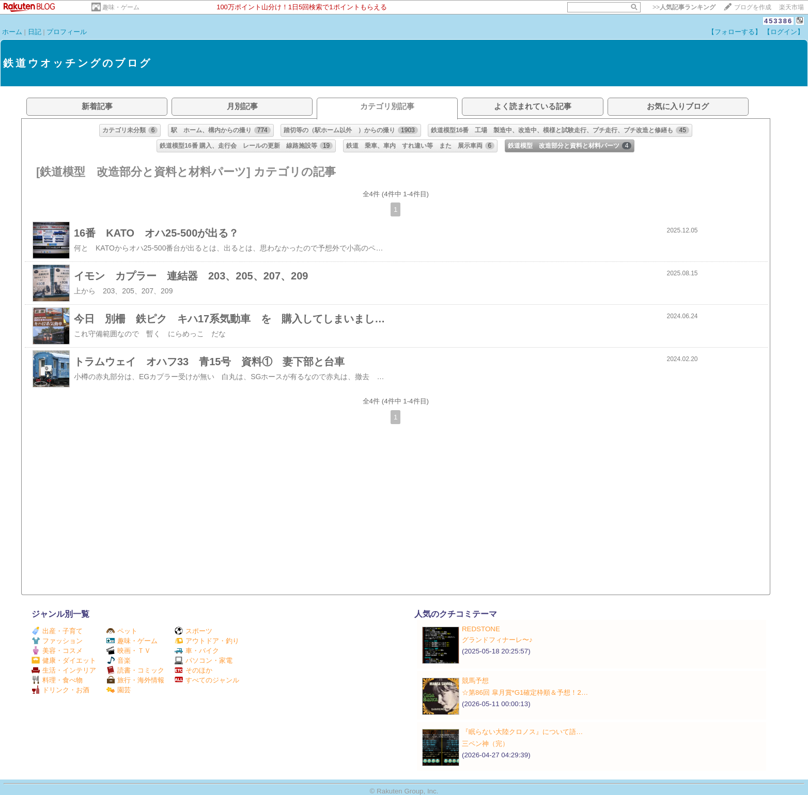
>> (684, 7)
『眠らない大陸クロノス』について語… (522, 732)
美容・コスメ (57, 650)
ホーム (12, 32)
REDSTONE (481, 629)
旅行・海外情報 (135, 680)
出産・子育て (57, 631)
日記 (34, 32)
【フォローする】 (735, 32)
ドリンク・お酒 (60, 690)
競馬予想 (475, 680)
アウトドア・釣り (207, 641)
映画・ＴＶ (128, 650)
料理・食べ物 (57, 680)
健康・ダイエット (64, 660)
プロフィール (66, 32)
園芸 (118, 690)
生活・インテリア (64, 670)
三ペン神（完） (485, 743)
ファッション (57, 641)
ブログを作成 (752, 7)
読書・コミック (135, 670)
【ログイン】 (784, 32)
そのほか (193, 670)
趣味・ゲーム (120, 7)
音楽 (118, 660)
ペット (121, 631)
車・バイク (197, 650)
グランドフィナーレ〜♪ (497, 640)
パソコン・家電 (203, 660)
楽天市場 (791, 7)
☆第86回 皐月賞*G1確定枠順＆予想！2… (525, 692)
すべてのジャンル (207, 680)
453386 (778, 21)
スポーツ (193, 631)
